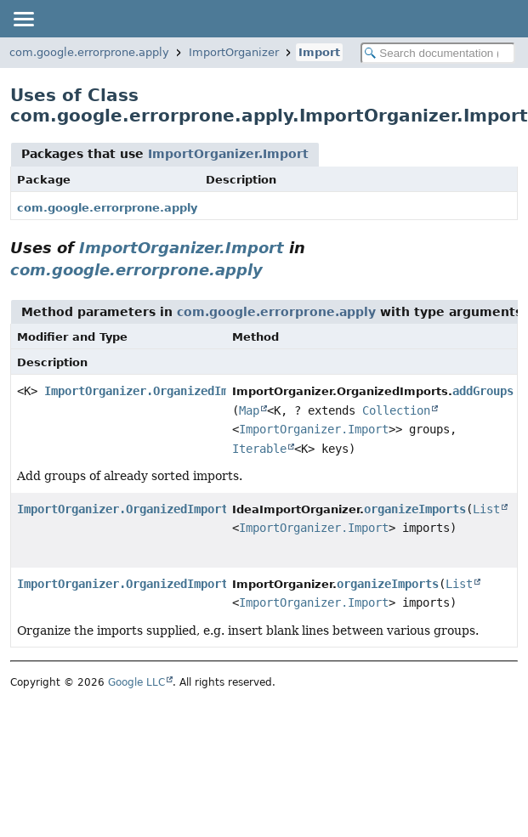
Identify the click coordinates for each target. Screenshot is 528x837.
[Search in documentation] (438, 53)
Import (319, 52)
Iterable (259, 448)
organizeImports (415, 509)
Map (249, 410)
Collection (396, 410)
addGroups (483, 391)
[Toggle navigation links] (23, 19)
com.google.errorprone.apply (89, 52)
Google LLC (136, 682)
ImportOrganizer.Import (228, 154)
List (486, 509)
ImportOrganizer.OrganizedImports (153, 391)
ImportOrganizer (234, 52)
